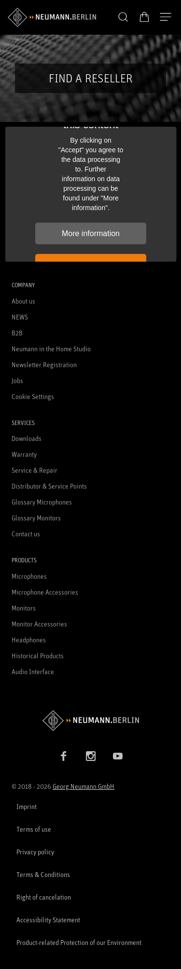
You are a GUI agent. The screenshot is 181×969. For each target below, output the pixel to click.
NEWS (20, 317)
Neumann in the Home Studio (51, 349)
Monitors (24, 608)
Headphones (29, 640)
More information (90, 233)
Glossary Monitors (36, 518)
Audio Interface (33, 671)
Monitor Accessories (39, 624)
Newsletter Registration (44, 364)
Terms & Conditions (43, 874)
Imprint (26, 806)
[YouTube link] (117, 756)
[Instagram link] (90, 756)
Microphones (29, 576)
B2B (17, 333)
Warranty (24, 454)
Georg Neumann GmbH (83, 786)
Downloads (27, 438)
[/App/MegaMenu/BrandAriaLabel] (52, 17)
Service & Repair (34, 470)
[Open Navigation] (165, 17)
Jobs (17, 380)
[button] (123, 17)
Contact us (26, 534)
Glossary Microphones (42, 502)
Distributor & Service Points (49, 486)
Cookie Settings (33, 396)
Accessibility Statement (48, 920)
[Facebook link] (63, 756)
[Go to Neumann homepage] (90, 720)
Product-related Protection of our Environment (78, 942)
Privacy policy (35, 852)
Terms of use (33, 829)
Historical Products (38, 655)
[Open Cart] (144, 17)
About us (23, 301)
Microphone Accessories (45, 592)
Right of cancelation (43, 897)
